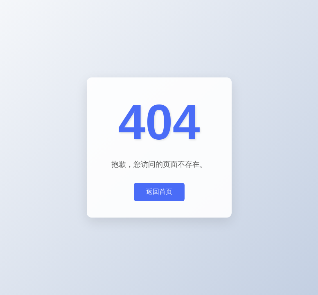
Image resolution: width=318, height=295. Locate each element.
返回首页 (159, 191)
